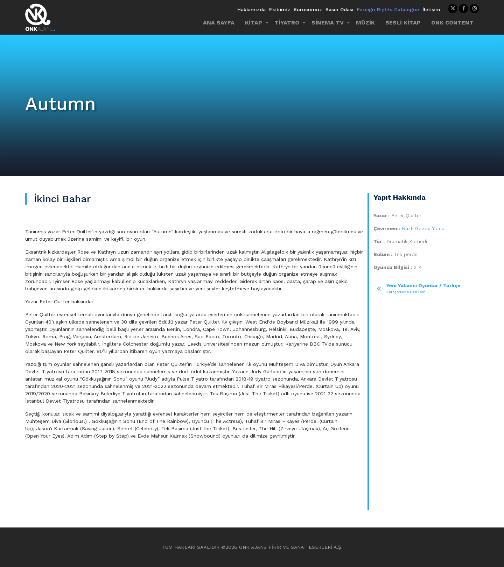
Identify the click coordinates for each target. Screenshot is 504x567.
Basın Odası (340, 9)
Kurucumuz (308, 9)
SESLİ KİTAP (403, 22)
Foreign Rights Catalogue (388, 9)
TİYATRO (286, 22)
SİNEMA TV (328, 22)
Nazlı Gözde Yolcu (423, 228)
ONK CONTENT (452, 22)
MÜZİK (365, 22)
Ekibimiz (279, 9)
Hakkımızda (251, 9)
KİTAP (253, 22)
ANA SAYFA (218, 22)
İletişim (431, 9)
